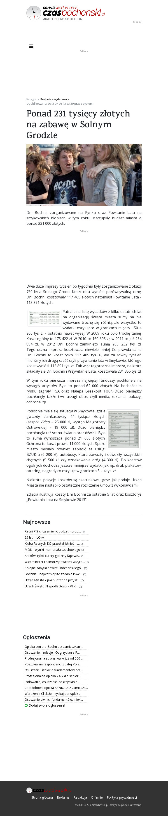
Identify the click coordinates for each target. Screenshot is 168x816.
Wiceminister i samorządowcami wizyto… (55, 562)
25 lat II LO (33, 537)
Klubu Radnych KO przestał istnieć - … (53, 543)
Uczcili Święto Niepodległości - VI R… (52, 586)
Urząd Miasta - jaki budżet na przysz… (53, 580)
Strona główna (42, 797)
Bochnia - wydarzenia (54, 99)
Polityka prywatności (122, 797)
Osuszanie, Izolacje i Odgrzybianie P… (52, 652)
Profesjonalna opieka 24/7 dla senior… (53, 676)
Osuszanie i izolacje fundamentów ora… (54, 670)
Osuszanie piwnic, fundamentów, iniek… (54, 699)
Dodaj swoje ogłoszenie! (45, 705)
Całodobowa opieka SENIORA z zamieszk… (56, 688)
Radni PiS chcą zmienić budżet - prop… (53, 531)
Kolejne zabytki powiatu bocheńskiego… (54, 568)
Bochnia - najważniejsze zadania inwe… (54, 574)
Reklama (63, 797)
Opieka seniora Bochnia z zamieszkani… (54, 646)
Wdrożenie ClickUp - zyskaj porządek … (53, 693)
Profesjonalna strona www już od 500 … (54, 658)
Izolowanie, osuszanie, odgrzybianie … (53, 682)
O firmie (97, 797)
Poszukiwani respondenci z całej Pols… (53, 664)
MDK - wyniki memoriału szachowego (53, 549)
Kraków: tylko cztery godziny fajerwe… (53, 555)
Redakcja (80, 797)
